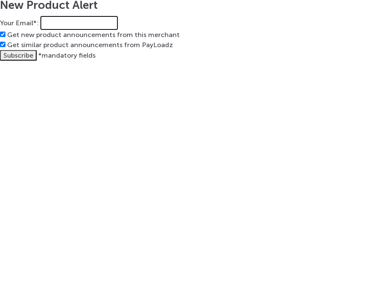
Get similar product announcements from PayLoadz (90, 45)
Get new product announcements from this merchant (93, 35)
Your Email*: (19, 23)
